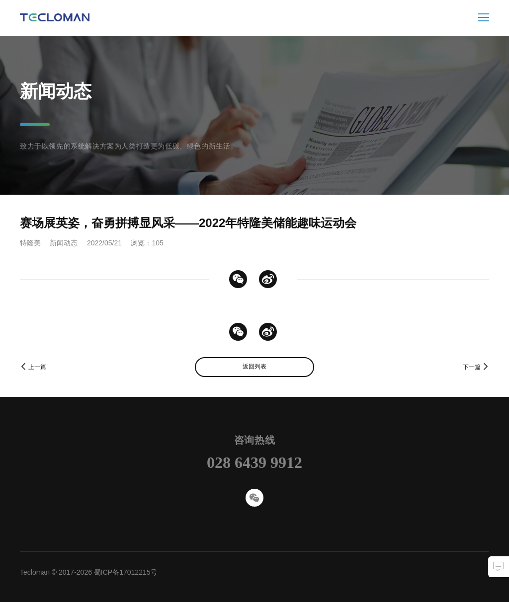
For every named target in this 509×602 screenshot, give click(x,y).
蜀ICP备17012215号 (126, 572)
